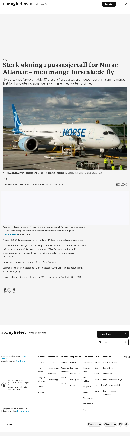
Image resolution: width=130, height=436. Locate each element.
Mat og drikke (76, 379)
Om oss (107, 356)
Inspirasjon (76, 356)
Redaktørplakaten (18, 382)
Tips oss (103, 342)
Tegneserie (87, 409)
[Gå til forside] (25, 4)
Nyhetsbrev (88, 404)
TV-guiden (87, 387)
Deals (72, 385)
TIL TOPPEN (7, 424)
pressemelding (10, 234)
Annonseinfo (108, 373)
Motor (63, 383)
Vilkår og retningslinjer (112, 385)
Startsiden (87, 362)
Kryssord (98, 385)
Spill (96, 356)
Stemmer (53, 356)
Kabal (96, 391)
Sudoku (97, 379)
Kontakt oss (105, 333)
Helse (63, 377)
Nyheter (42, 356)
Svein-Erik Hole (21, 361)
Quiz (96, 368)
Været (85, 392)
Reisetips (74, 368)
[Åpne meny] (119, 4)
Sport (40, 387)
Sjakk (96, 373)
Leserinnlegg (53, 379)
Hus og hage (75, 373)
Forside (41, 362)
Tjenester (88, 356)
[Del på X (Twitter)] (121, 184)
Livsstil (64, 356)
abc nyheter (96, 424)
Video (127, 356)
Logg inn (109, 4)
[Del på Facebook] (117, 184)
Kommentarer (54, 368)
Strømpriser (88, 398)
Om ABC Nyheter (110, 362)
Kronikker (52, 373)
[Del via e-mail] (125, 184)
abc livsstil (111, 424)
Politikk (41, 392)
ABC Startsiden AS (23, 411)
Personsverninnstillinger (113, 379)
